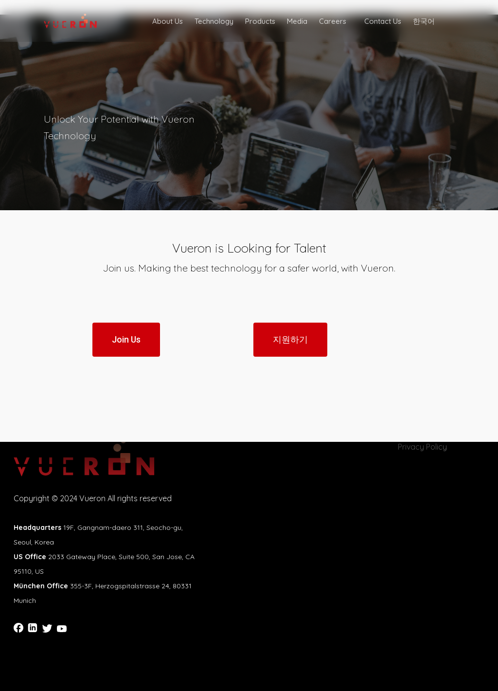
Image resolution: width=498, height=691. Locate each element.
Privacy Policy (422, 447)
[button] (126, 340)
